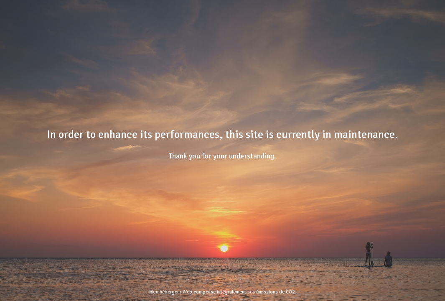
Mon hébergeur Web (170, 292)
